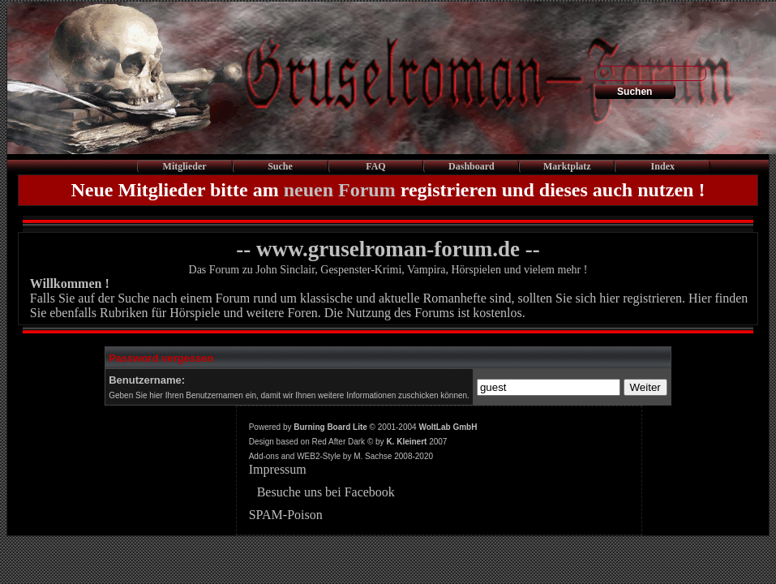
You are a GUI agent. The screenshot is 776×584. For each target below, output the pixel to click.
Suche (280, 166)
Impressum (278, 469)
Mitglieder (185, 166)
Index (663, 166)
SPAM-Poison (286, 515)
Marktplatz (567, 166)
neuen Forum (340, 189)
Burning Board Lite (330, 427)
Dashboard (471, 166)
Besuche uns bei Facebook (326, 492)
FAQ (375, 166)
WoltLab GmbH (447, 427)
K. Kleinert (406, 441)
